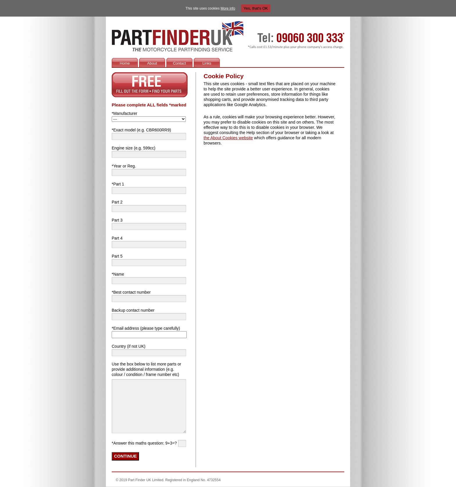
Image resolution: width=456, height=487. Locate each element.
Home (125, 63)
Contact (179, 63)
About (152, 63)
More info (228, 8)
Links (206, 63)
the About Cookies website (228, 137)
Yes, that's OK (256, 8)
